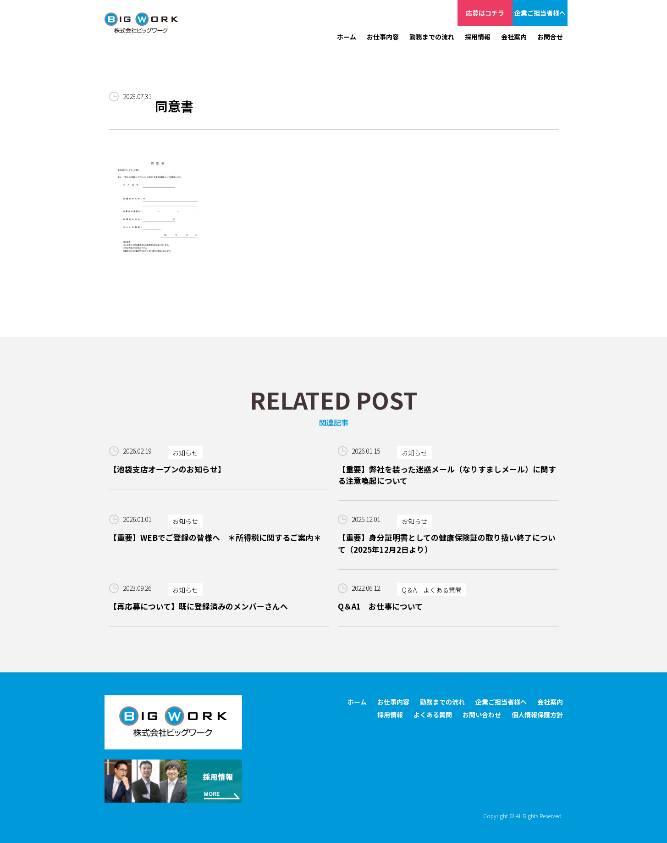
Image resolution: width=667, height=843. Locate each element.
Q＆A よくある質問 (432, 589)
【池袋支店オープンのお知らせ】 (167, 469)
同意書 (174, 106)
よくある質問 (432, 714)
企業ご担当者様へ (540, 12)
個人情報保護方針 (537, 714)
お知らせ (185, 452)
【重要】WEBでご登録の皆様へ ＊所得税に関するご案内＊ (215, 537)
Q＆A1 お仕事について (380, 606)
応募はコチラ (485, 12)
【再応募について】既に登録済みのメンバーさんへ (198, 606)
